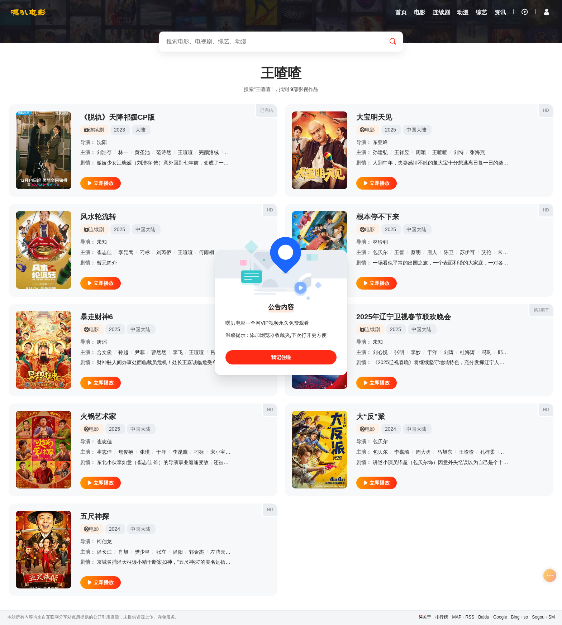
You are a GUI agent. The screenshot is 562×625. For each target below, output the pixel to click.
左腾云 (217, 552)
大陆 (140, 130)
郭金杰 (196, 552)
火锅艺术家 (98, 417)
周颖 (421, 153)
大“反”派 (370, 417)
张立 (161, 552)
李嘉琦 (401, 452)
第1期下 (541, 310)
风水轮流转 (98, 217)
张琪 (145, 452)
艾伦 (486, 253)
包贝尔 (380, 253)
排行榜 (441, 617)
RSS (469, 617)
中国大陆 (416, 130)
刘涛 (449, 353)
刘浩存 (104, 153)
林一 (123, 153)
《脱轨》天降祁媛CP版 (117, 117)
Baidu (483, 617)
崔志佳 (104, 253)
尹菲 (140, 353)
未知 (102, 242)
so (526, 617)
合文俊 (104, 353)
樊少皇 (142, 552)
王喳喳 (185, 153)
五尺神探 (94, 517)
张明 (399, 353)
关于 (427, 617)
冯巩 (486, 353)
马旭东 (444, 452)
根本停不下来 (377, 217)
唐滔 (102, 342)
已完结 (266, 110)
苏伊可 (467, 253)
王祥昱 (401, 153)
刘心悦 (380, 353)
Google (500, 617)
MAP (456, 617)
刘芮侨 (163, 253)
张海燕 (477, 153)
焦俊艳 (125, 452)
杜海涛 (467, 353)
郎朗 (503, 353)
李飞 (178, 353)
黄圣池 (142, 153)
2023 (119, 130)
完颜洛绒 (209, 153)
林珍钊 (380, 242)
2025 (390, 130)
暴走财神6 (96, 317)
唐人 (432, 253)
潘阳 (178, 552)
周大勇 (423, 452)
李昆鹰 (125, 253)
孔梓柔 (487, 452)
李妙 (416, 353)
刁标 (145, 253)
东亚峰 (380, 142)
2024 (390, 430)
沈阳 (102, 142)
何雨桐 (206, 253)
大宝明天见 (374, 117)
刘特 (459, 153)
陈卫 (449, 253)
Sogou (538, 617)
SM (551, 617)
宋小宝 (217, 452)
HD (546, 110)
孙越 (123, 353)
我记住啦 (281, 357)
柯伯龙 (104, 542)
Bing (515, 617)
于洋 (432, 353)
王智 (399, 253)
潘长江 (104, 552)
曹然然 (158, 353)
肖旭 (123, 552)
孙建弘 (380, 153)
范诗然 (163, 153)
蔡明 (416, 253)
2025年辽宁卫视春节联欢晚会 (403, 317)
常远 (503, 253)
